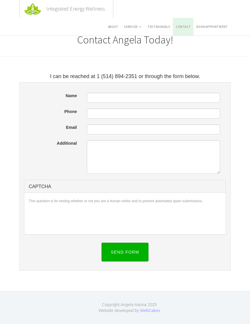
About (113, 27)
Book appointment (212, 27)
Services (132, 27)
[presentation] (73, 218)
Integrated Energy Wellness (75, 8)
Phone (70, 111)
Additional (67, 143)
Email (71, 127)
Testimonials (158, 27)
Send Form (125, 252)
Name (71, 95)
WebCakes (150, 310)
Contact (183, 27)
